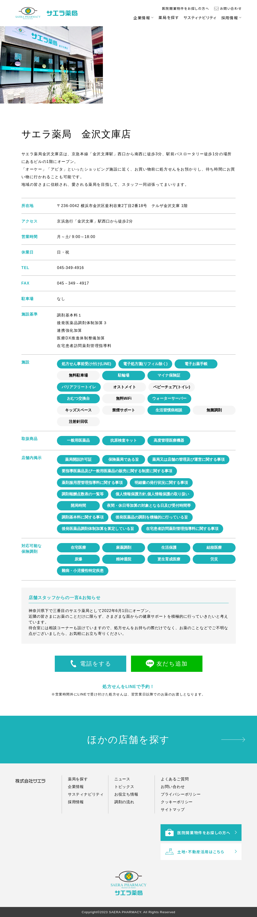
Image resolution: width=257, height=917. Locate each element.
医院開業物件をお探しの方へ (185, 8)
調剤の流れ (124, 817)
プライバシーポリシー (181, 810)
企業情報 (141, 18)
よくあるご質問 (175, 794)
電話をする (95, 663)
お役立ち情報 (126, 810)
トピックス (124, 802)
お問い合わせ (231, 8)
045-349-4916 (70, 268)
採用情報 (229, 18)
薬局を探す (168, 17)
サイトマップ (173, 825)
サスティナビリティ (199, 17)
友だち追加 (171, 663)
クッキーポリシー (177, 817)
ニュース (122, 794)
